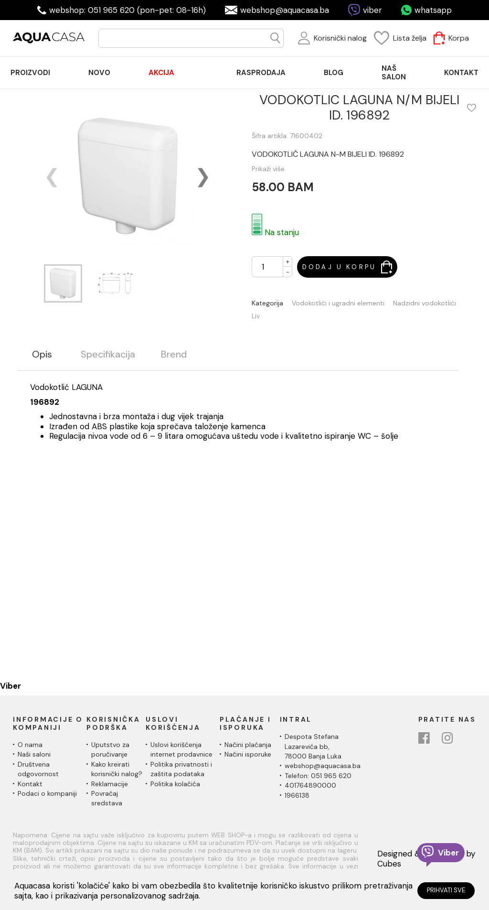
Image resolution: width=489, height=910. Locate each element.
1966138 (297, 795)
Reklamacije (109, 784)
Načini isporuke (247, 754)
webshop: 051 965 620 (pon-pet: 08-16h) (127, 10)
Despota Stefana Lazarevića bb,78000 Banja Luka (313, 746)
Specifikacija (108, 354)
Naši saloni (34, 754)
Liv (256, 316)
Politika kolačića (175, 784)
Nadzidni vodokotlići (424, 303)
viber (372, 10)
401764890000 (310, 785)
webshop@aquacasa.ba (284, 10)
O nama (30, 744)
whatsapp (433, 10)
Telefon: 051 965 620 (318, 775)
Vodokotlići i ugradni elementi (338, 303)
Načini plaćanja (247, 744)
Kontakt (30, 784)
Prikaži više (268, 168)
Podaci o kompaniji (47, 793)
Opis (42, 354)
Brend (174, 354)
